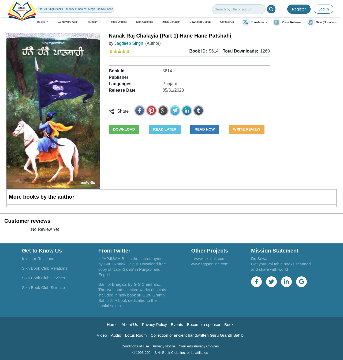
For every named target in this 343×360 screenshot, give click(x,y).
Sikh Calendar (144, 21)
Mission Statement (275, 251)
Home (112, 324)
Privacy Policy (154, 324)
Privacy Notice (164, 346)
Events (177, 324)
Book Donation (171, 21)
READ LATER (165, 129)
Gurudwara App (67, 21)
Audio (116, 335)
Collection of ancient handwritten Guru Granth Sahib (197, 335)
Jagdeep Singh (128, 43)
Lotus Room (136, 335)
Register (299, 9)
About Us (129, 324)
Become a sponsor (204, 324)
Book (228, 324)
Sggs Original (119, 21)
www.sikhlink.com (210, 258)
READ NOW (205, 129)
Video (102, 335)
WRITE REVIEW (246, 129)
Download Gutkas (200, 21)
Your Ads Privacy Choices (199, 346)
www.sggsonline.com (209, 264)
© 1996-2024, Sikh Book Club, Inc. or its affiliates (170, 353)
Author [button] (93, 21)
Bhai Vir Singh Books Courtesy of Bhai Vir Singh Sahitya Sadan (75, 9)
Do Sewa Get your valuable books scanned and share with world (281, 264)
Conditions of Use (135, 346)
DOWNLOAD (124, 129)
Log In (323, 9)
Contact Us (227, 21)
